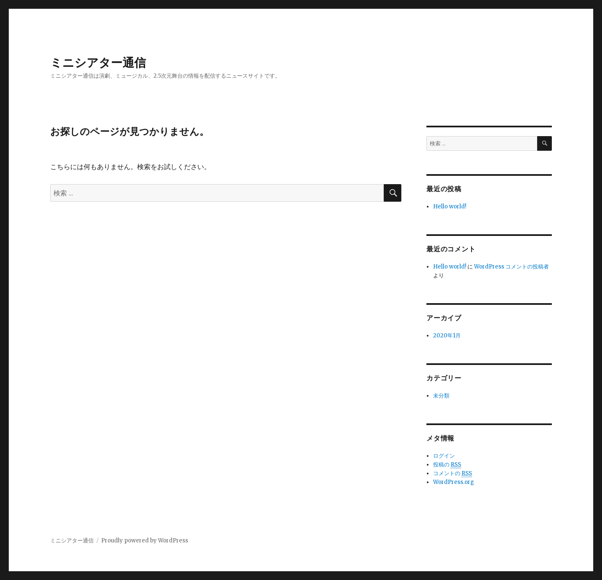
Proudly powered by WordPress (144, 540)
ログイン (444, 455)
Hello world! (449, 206)
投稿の (447, 465)
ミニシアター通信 (98, 63)
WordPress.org (453, 482)
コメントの (452, 473)
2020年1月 (447, 335)
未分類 (441, 395)
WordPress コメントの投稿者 (511, 266)
